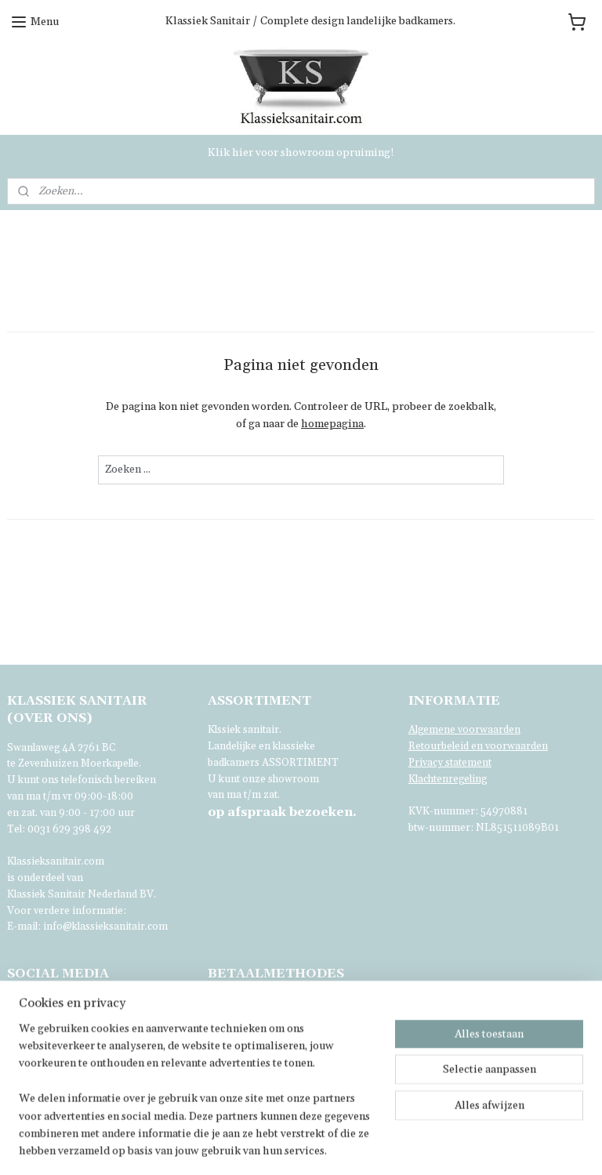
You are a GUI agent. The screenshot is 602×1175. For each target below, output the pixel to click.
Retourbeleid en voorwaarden (478, 746)
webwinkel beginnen (421, 1146)
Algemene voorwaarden (464, 729)
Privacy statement (449, 762)
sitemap (337, 1146)
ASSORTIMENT (300, 762)
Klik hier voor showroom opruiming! (301, 153)
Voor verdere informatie (65, 911)
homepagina (332, 424)
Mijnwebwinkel (547, 1146)
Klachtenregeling (447, 779)
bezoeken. (282, 812)
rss (366, 1146)
